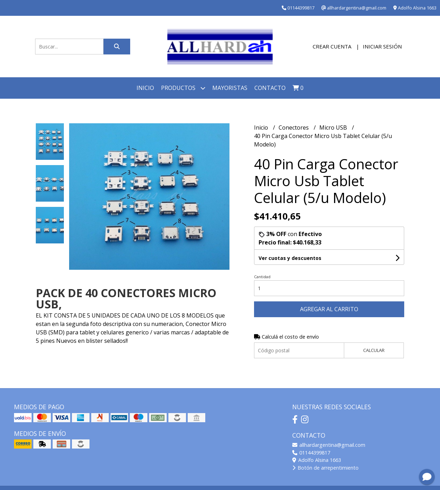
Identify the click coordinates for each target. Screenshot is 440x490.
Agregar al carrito (329, 309)
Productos (183, 88)
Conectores (294, 127)
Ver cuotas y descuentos (290, 258)
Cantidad (262, 276)
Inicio (145, 88)
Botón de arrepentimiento (325, 467)
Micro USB (333, 127)
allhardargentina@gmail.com (328, 445)
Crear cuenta (332, 46)
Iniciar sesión (382, 46)
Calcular (374, 350)
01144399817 (311, 452)
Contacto (270, 88)
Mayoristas (229, 88)
